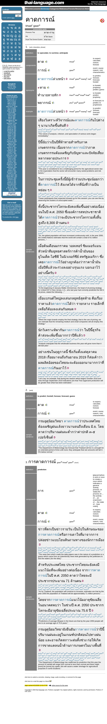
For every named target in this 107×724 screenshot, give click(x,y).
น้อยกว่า (98, 179)
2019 (82, 357)
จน (40, 212)
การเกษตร (77, 645)
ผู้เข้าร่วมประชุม (80, 179)
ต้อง (58, 153)
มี (67, 179)
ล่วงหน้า (59, 79)
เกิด (52, 125)
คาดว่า (43, 432)
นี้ (67, 352)
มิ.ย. (94, 426)
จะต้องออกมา (79, 362)
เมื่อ (40, 246)
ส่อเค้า (94, 357)
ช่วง (69, 605)
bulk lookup (7, 78)
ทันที (62, 125)
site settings (7, 75)
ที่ (59, 142)
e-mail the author (9, 71)
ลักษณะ (92, 529)
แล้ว (49, 304)
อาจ (54, 640)
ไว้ (57, 184)
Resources (79, 9)
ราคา (42, 304)
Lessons (36, 9)
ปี (57, 142)
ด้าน (66, 645)
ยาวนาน (68, 426)
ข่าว (41, 529)
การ (32, 461)
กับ (71, 153)
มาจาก (87, 534)
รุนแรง (79, 267)
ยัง (65, 629)
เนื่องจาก (63, 147)
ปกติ (85, 432)
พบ (55, 605)
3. (27, 462)
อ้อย (51, 362)
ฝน (62, 432)
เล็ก (99, 304)
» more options (8, 18)
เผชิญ (65, 153)
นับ (45, 142)
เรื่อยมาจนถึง (56, 357)
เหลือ (42, 309)
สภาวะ (68, 640)
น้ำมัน (84, 251)
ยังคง (71, 206)
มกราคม (61, 246)
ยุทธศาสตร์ (61, 251)
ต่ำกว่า (73, 432)
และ (72, 120)
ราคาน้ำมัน (92, 262)
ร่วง (60, 267)
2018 (42, 357)
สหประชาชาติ (90, 212)
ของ (91, 251)
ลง (65, 267)
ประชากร (51, 206)
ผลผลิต (43, 362)
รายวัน (67, 529)
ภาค (84, 142)
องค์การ (74, 212)
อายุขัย (89, 600)
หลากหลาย (46, 158)
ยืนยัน (71, 629)
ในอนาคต (45, 605)
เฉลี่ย (97, 600)
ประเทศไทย (91, 421)
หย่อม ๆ (43, 190)
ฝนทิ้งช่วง (80, 640)
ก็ (47, 309)
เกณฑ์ (69, 635)
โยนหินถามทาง (70, 540)
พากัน (60, 330)
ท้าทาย (65, 142)
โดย (101, 426)
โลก (61, 206)
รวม (90, 217)
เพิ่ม (59, 570)
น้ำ (61, 645)
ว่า (49, 142)
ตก (49, 529)
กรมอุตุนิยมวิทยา (50, 421)
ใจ (78, 534)
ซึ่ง (67, 212)
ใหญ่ (57, 298)
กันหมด (68, 309)
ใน (40, 179)
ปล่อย (42, 540)
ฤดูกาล (60, 352)
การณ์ (42, 70)
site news (7, 76)
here (17, 217)
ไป (96, 120)
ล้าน (59, 223)
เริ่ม (75, 352)
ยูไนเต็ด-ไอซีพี (48, 257)
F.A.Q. (5, 65)
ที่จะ (54, 570)
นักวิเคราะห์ (47, 330)
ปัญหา (78, 153)
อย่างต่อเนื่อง (94, 206)
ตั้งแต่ (82, 352)
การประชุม (50, 179)
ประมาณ (58, 581)
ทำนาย (43, 95)
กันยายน (71, 357)
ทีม (51, 251)
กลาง (86, 304)
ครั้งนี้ (62, 179)
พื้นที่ (98, 645)
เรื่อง (99, 298)
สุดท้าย (85, 298)
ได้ (71, 184)
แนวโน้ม (77, 600)
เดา (73, 534)
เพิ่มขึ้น (80, 206)
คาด (41, 61)
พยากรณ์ (44, 103)
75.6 (84, 610)
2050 (60, 212)
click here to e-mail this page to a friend (38, 681)
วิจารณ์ (63, 120)
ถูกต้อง (75, 262)
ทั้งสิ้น (97, 217)
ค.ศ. (52, 212)
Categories (54, 9)
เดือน (51, 246)
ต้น (45, 246)
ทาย (42, 87)
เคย (40, 262)
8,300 (51, 223)
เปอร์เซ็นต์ (45, 437)
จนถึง (78, 426)
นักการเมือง (95, 540)
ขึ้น (57, 125)
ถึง (44, 223)
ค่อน (83, 635)
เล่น (67, 298)
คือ (94, 298)
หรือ (62, 534)
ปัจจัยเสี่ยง (96, 153)
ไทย (63, 362)
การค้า (75, 251)
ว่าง (90, 184)
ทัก (56, 95)
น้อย (41, 640)
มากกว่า (66, 335)
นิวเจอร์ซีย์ (71, 257)
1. (27, 47)
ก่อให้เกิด (94, 640)
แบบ (55, 540)
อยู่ (59, 635)
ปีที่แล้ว (48, 267)
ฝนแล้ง (57, 426)
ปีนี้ (40, 142)
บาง (92, 645)
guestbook (7, 73)
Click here (17, 212)
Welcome (29, 9)
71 (68, 581)
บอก (88, 267)
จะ (66, 206)
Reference (63, 9)
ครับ (51, 273)
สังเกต (64, 184)
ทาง (93, 635)
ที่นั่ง (82, 184)
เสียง (41, 120)
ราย (79, 304)
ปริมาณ (54, 432)
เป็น (53, 142)
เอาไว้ (95, 267)
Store (87, 9)
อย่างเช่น (44, 352)
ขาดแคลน (51, 645)
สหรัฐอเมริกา (89, 257)
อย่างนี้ (43, 273)
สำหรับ (76, 142)
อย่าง (66, 262)
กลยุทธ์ (75, 298)
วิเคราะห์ (51, 120)
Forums (71, 9)
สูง (40, 223)
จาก (76, 184)
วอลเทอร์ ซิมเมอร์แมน (85, 246)
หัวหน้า (43, 251)
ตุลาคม (91, 352)
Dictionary (45, 9)
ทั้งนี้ (41, 206)
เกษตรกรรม (47, 147)
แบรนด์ (48, 298)
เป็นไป (77, 529)
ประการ (60, 158)
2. (27, 390)
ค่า (80, 432)
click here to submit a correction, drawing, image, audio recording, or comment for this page (53, 677)
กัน (92, 120)
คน (64, 223)
